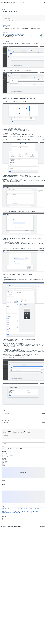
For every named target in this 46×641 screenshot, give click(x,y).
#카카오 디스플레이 (10, 510)
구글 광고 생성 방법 (7, 18)
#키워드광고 (19, 510)
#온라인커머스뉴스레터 (5, 508)
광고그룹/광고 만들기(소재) (9, 20)
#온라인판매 (28, 510)
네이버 (5, 464)
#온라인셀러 (9, 512)
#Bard (26, 512)
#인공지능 (15, 510)
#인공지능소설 (28, 511)
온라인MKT (16, 6)
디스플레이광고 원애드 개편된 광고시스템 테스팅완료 (13, 34)
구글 (2, 9)
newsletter (5, 456)
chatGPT (4, 453)
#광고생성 (22, 508)
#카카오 (10, 511)
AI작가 (6, 6)
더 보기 (43, 413)
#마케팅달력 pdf (33, 511)
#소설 (16, 511)
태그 (20, 6)
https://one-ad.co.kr (6, 32)
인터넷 (10, 6)
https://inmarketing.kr (6, 25)
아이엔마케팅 (5, 26)
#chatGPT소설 (23, 510)
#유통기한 (37, 511)
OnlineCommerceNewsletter (8, 455)
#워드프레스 (33, 510)
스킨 (44, 526)
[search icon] (3, 443)
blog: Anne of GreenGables (18, 526)
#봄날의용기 (30, 512)
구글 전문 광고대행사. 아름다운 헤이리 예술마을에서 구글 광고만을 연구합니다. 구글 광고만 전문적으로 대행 (21, 28)
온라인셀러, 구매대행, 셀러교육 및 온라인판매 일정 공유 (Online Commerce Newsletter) (16, 432)
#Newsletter (23, 512)
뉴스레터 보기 (25, 6)
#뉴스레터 (34, 508)
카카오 (5, 465)
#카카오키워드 (4, 512)
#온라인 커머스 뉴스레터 (21, 511)
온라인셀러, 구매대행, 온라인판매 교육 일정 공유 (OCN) (13, 2)
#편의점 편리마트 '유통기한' (16, 512)
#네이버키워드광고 (5, 511)
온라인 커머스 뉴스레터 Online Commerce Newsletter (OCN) (12, 448)
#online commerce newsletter (15, 508)
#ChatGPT (37, 510)
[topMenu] (44, 2)
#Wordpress (4, 510)
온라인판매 (4, 458)
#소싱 (29, 508)
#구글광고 (13, 511)
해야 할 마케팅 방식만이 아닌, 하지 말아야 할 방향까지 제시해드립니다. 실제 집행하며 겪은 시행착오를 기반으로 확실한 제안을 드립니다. (20, 36)
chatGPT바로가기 (33, 6)
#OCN (31, 508)
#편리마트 (38, 508)
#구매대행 (25, 508)
